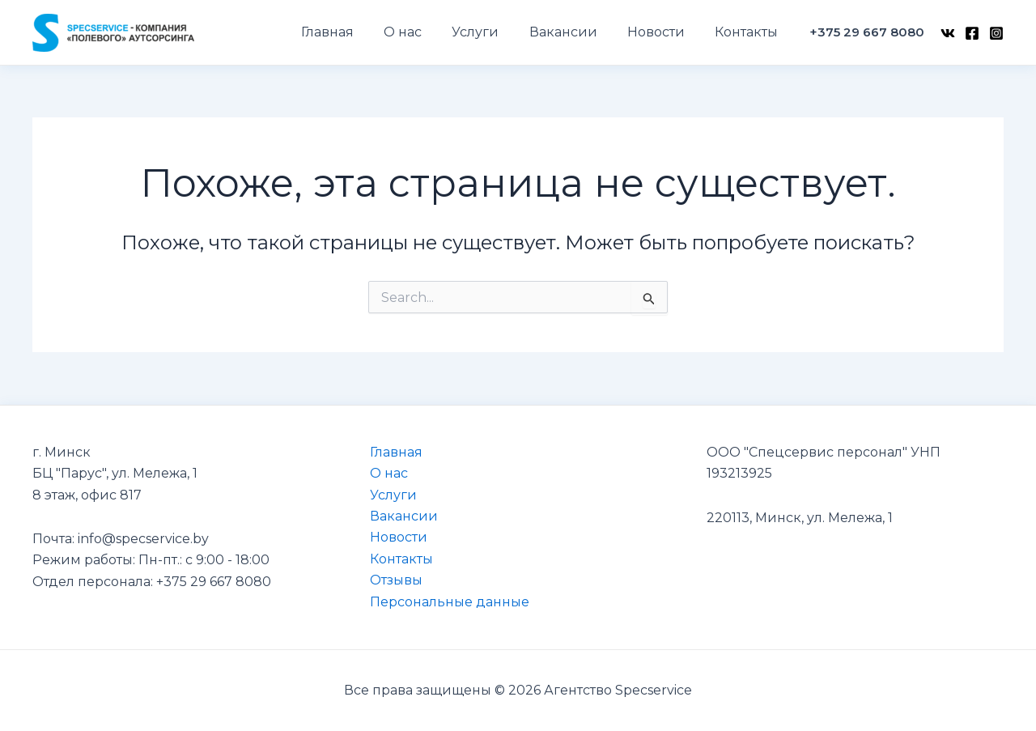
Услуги (393, 495)
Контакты (401, 559)
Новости (398, 537)
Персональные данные (449, 602)
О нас (389, 473)
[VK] (947, 33)
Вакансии (404, 516)
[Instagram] (996, 33)
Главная (396, 452)
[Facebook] (972, 33)
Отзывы (396, 580)
